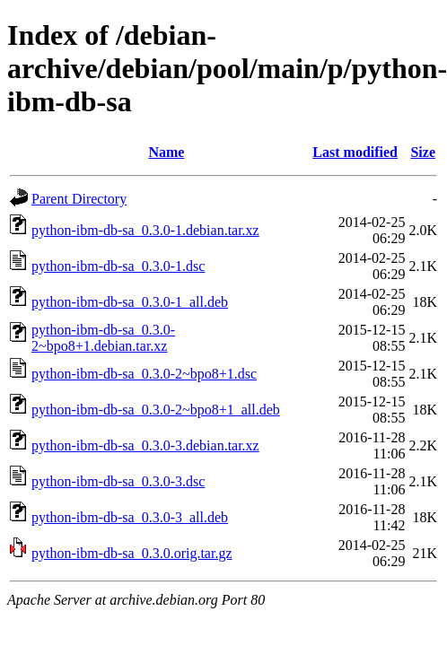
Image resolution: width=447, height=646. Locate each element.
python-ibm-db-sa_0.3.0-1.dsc (118, 266)
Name (166, 152)
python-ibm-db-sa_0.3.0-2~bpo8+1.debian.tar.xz (103, 338)
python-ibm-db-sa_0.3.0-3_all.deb (129, 517)
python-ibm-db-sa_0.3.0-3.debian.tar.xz (145, 445)
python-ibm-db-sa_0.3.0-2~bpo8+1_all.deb (155, 409)
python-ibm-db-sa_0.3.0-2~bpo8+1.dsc (144, 373)
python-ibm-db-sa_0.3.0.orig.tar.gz (131, 553)
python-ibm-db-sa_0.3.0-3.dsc (118, 481)
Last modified (355, 152)
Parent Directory (79, 198)
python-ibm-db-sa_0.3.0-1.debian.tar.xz (145, 230)
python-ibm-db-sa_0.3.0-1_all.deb (129, 302)
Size (422, 152)
